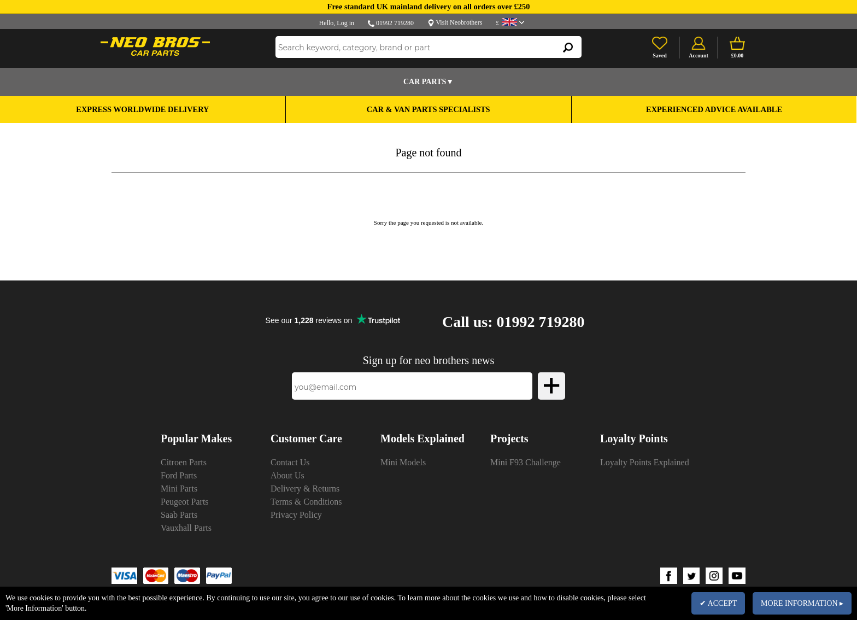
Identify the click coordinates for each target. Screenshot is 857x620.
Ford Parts (179, 475)
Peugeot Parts (185, 501)
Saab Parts (179, 514)
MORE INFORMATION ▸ (802, 603)
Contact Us (290, 462)
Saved (660, 55)
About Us (287, 475)
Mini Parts (179, 488)
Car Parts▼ (428, 82)
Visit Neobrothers (459, 22)
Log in (345, 23)
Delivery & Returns (305, 488)
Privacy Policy (296, 514)
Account (698, 55)
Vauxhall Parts (186, 528)
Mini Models (403, 462)
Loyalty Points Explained (644, 462)
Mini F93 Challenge (525, 462)
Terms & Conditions (306, 501)
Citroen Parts (184, 462)
